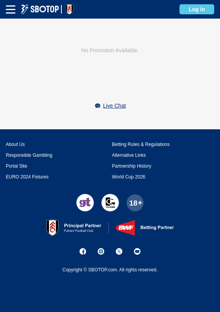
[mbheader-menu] (10, 9)
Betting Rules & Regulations (140, 144)
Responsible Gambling (29, 155)
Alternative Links (129, 155)
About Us (15, 144)
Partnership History (131, 166)
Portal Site (16, 166)
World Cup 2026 (129, 177)
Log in (197, 9)
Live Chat (114, 106)
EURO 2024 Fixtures (27, 177)
